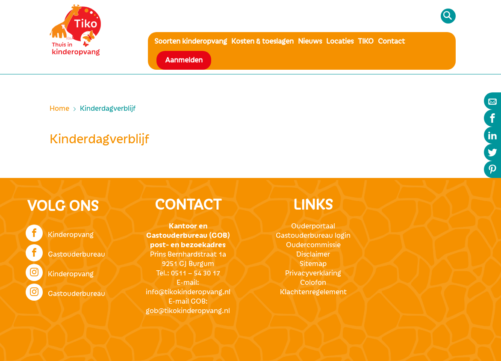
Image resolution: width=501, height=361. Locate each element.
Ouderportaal (313, 226)
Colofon (313, 283)
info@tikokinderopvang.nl (188, 292)
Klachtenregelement (313, 292)
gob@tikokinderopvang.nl (188, 311)
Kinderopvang (60, 232)
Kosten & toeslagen (262, 41)
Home (59, 108)
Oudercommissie (313, 245)
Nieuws (310, 41)
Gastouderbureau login (313, 236)
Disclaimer (313, 254)
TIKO (366, 41)
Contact (391, 41)
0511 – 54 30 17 (195, 273)
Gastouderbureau (65, 252)
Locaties (340, 41)
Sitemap (313, 264)
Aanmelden (184, 60)
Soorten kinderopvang (190, 41)
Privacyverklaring (313, 273)
